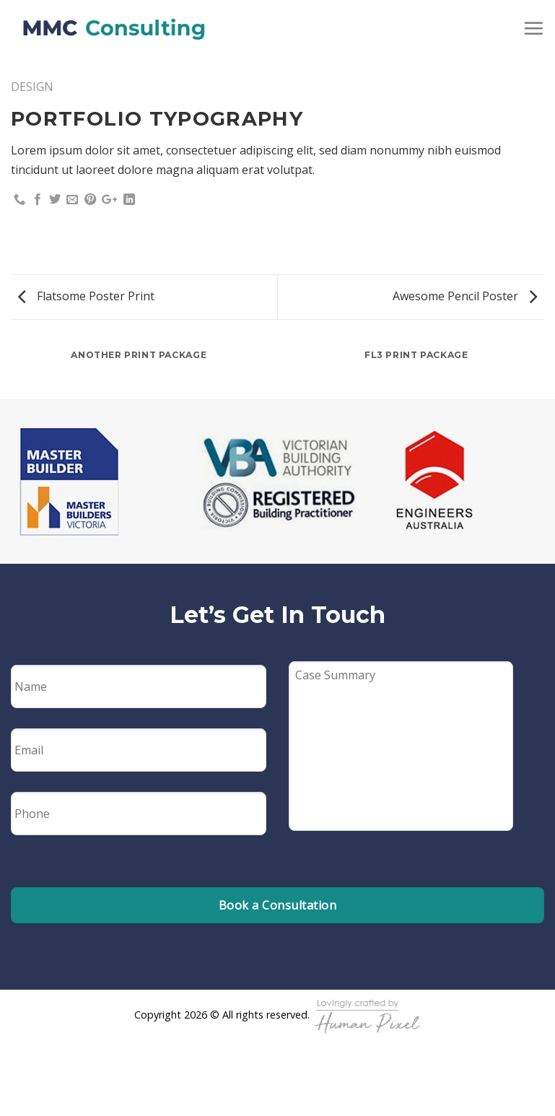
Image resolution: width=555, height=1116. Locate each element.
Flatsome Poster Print (86, 296)
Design (32, 87)
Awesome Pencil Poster (465, 296)
